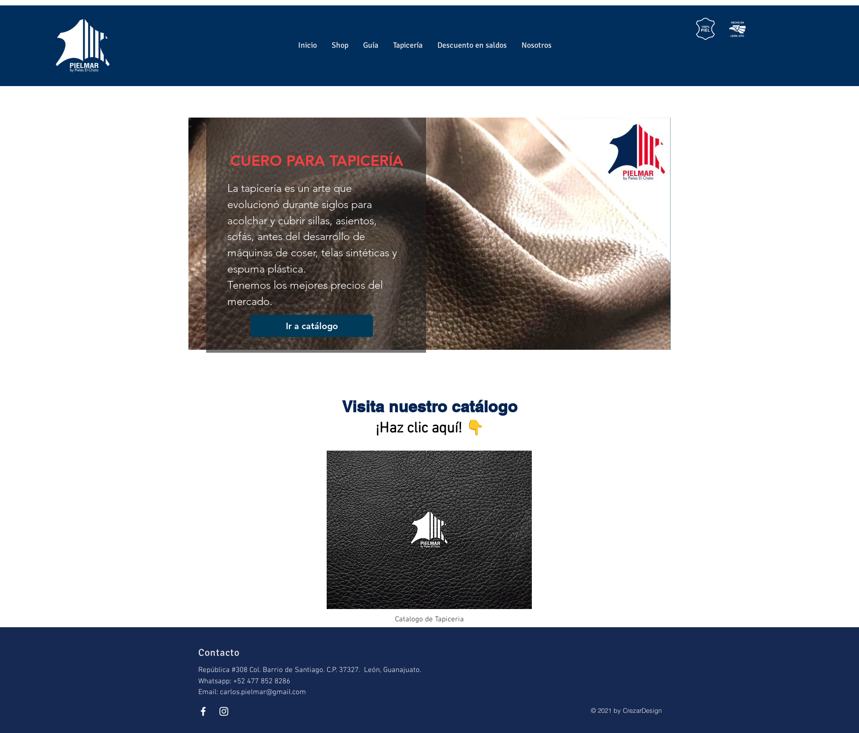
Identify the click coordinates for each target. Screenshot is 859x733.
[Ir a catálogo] (311, 326)
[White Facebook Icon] (203, 711)
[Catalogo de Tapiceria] (429, 536)
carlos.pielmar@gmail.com (263, 692)
